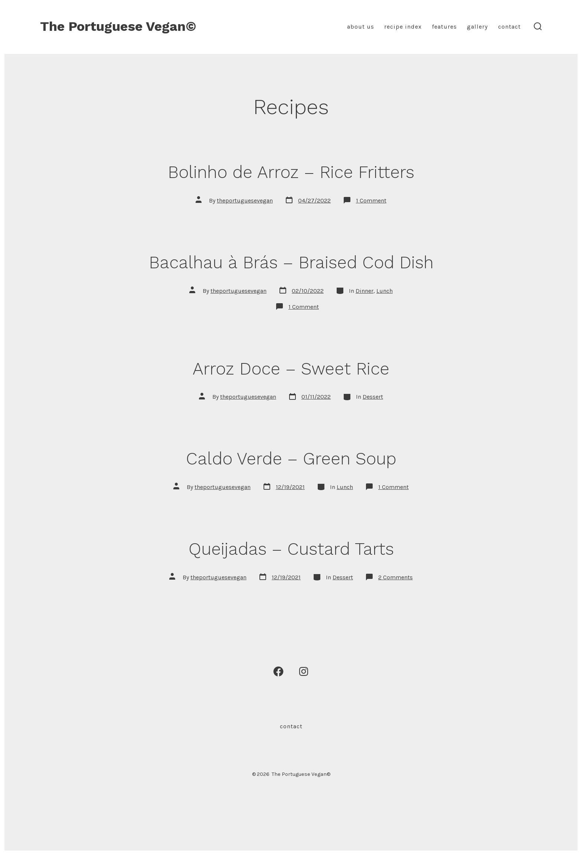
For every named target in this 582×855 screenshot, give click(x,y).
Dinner (364, 290)
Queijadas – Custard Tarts (291, 549)
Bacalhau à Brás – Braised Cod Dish (291, 262)
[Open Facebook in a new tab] (278, 671)
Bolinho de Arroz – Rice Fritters (291, 172)
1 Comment (371, 200)
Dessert (373, 396)
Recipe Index (403, 26)
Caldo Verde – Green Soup (291, 458)
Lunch (384, 290)
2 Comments (395, 577)
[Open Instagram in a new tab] (303, 671)
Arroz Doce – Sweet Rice (291, 369)
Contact (509, 26)
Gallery (477, 26)
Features (444, 26)
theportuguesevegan (245, 200)
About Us (360, 26)
